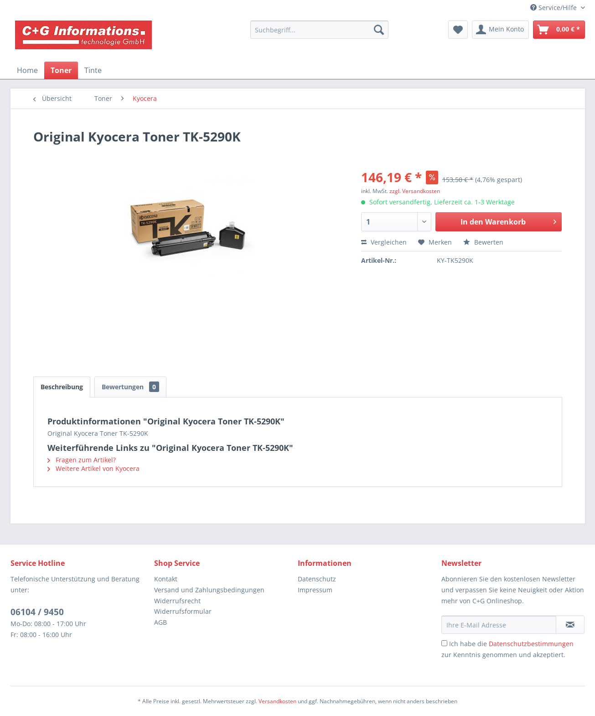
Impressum (315, 589)
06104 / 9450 (37, 612)
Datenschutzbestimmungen (531, 643)
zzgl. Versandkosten (414, 191)
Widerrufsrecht (177, 600)
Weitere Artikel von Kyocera (93, 468)
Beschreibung (62, 386)
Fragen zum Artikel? (81, 459)
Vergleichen (384, 242)
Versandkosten (277, 701)
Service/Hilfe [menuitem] (554, 7)
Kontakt (165, 579)
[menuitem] (319, 30)
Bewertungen (130, 387)
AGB (160, 622)
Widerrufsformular (183, 611)
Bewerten (483, 242)
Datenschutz (317, 579)
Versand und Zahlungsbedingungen (209, 589)
